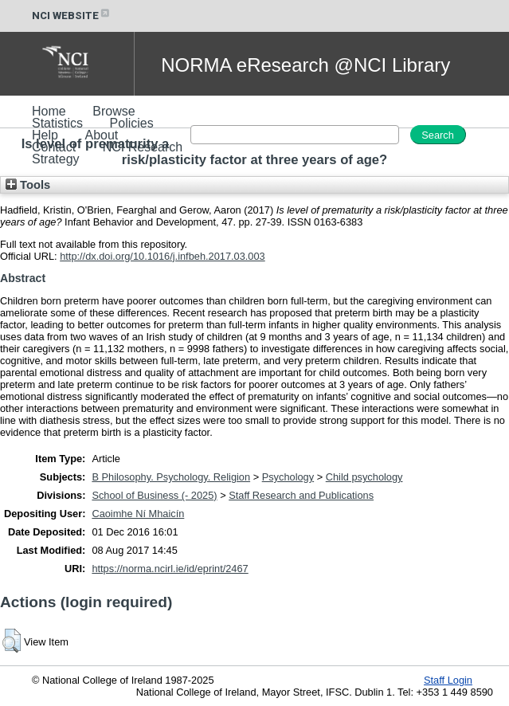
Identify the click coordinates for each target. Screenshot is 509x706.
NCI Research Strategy (107, 153)
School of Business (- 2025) (154, 495)
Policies (132, 123)
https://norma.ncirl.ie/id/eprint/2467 (170, 569)
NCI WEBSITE (72, 16)
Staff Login (448, 680)
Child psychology (364, 477)
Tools (28, 184)
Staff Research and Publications (301, 495)
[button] (11, 641)
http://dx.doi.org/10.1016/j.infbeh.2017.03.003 (162, 256)
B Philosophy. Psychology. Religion (171, 477)
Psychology (288, 477)
